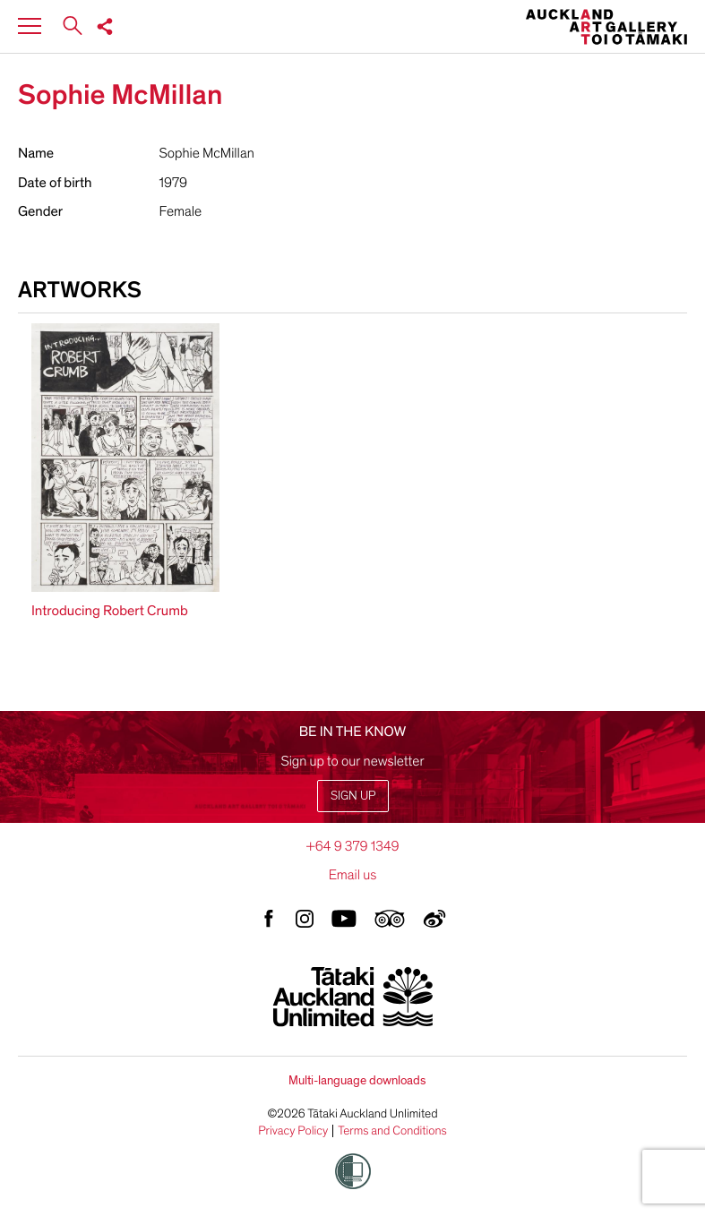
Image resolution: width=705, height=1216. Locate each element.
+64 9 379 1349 (352, 846)
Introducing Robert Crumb (109, 611)
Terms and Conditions (392, 1131)
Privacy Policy (293, 1131)
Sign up (353, 795)
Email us (353, 875)
